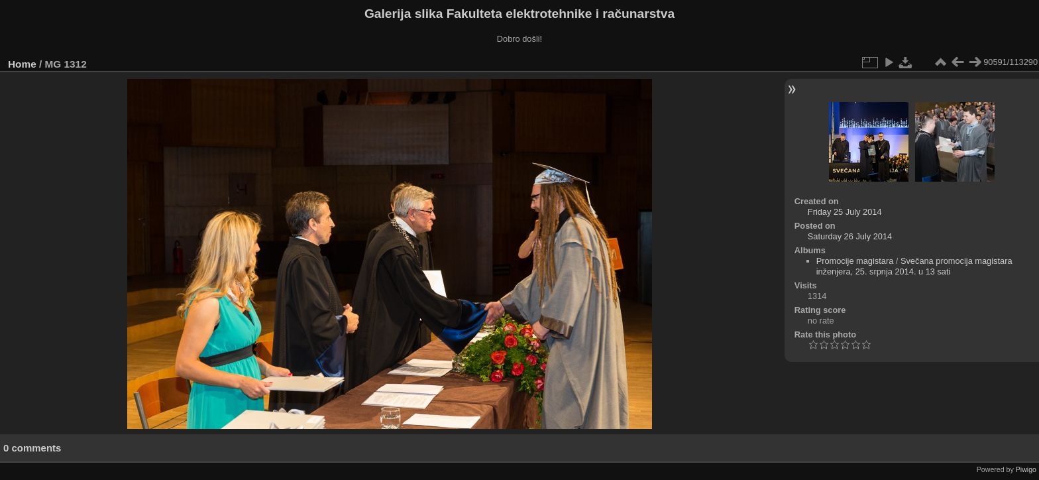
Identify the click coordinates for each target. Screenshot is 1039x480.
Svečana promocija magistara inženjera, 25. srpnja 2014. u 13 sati (914, 266)
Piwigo (1026, 469)
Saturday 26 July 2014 (850, 236)
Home (22, 64)
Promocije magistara (855, 261)
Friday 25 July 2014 (845, 212)
